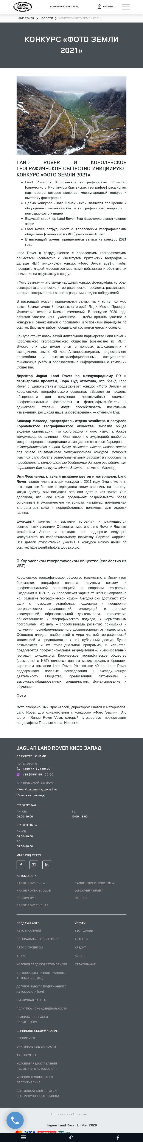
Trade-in (81, 939)
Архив (21, 956)
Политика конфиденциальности (42, 1008)
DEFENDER (83, 898)
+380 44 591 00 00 (34, 768)
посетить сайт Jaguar (69, 1114)
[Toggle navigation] (126, 6)
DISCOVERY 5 (27, 898)
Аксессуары (26, 1055)
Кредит (80, 947)
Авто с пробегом (30, 947)
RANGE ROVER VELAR (33, 905)
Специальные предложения (38, 939)
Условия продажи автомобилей (42, 964)
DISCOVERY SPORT (89, 890)
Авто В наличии (29, 930)
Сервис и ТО (26, 1038)
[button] (105, 6)
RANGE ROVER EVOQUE (34, 890)
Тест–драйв (84, 930)
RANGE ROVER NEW (31, 883)
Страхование (85, 964)
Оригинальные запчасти (36, 1046)
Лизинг (80, 956)
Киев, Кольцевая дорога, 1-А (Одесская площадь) (37, 792)
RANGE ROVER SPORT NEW (95, 883)
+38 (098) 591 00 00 (35, 774)
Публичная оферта (31, 1000)
